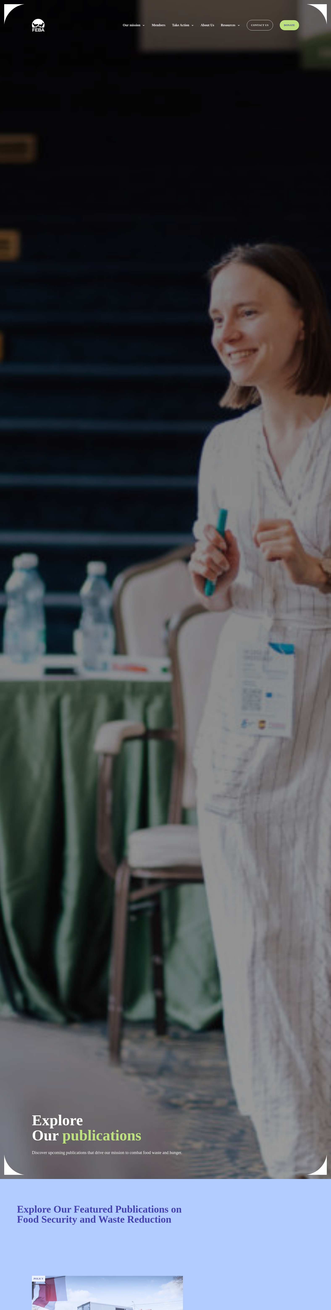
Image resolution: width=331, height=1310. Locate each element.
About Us (207, 25)
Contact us (260, 25)
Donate (289, 25)
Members (158, 25)
